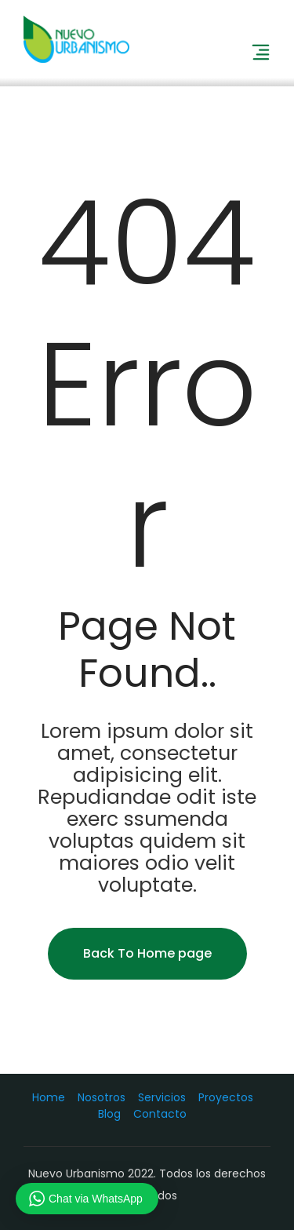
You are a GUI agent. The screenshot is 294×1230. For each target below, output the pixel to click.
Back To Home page (147, 953)
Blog (109, 1114)
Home (48, 1097)
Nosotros (101, 1097)
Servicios (162, 1097)
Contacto (160, 1114)
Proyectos (225, 1097)
